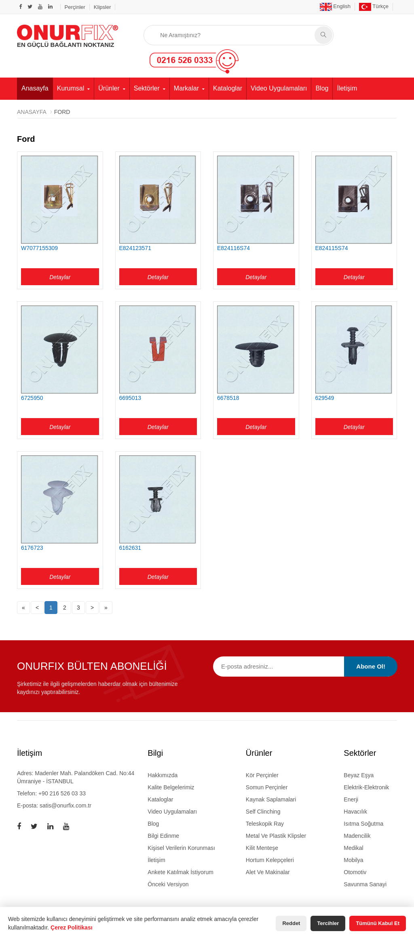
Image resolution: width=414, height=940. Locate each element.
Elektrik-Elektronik (366, 787)
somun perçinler (267, 787)
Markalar (186, 88)
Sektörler (147, 88)
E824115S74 (331, 248)
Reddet (291, 923)
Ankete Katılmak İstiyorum (180, 872)
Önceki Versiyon (168, 884)
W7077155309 (39, 248)
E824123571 (135, 248)
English (335, 6)
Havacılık (355, 811)
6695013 (130, 398)
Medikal (353, 848)
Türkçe (374, 6)
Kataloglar (227, 88)
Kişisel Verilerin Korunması (181, 848)
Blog (321, 88)
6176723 (32, 548)
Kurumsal (70, 88)
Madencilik (357, 836)
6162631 (130, 548)
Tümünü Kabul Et (377, 923)
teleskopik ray (265, 823)
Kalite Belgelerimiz (171, 787)
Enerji (351, 799)
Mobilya (353, 860)
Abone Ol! (370, 666)
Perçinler (75, 7)
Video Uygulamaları (279, 88)
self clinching (263, 811)
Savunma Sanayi (365, 884)
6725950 (32, 398)
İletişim (347, 88)
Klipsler (102, 7)
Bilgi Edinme (163, 836)
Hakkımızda (162, 775)
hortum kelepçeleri (270, 860)
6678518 (228, 398)
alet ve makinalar (268, 872)
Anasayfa (35, 88)
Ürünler (108, 88)
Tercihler (328, 923)
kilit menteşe (262, 848)
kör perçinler (262, 775)
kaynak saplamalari (271, 799)
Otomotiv (355, 872)
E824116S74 (233, 248)
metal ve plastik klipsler (276, 836)
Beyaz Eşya (359, 775)
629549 (324, 398)
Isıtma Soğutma (363, 823)
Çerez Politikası (72, 927)
